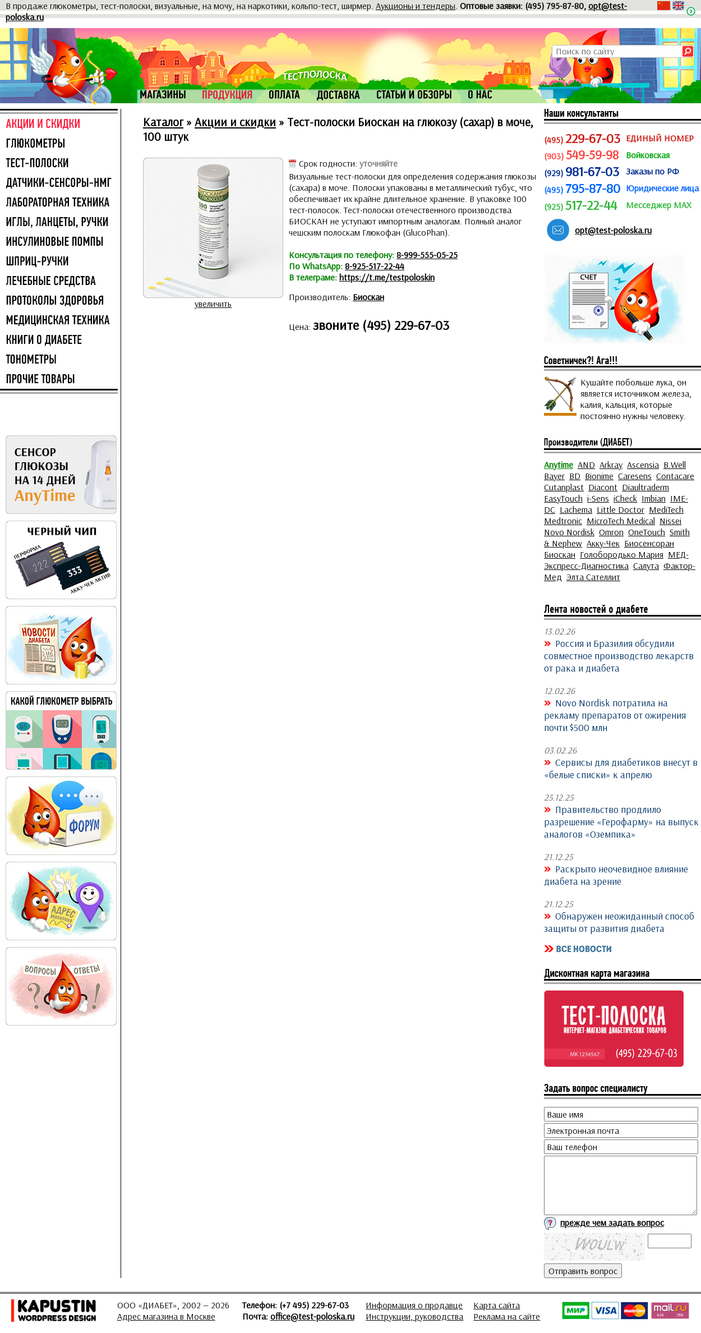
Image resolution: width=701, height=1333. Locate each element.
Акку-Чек (603, 543)
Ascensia (643, 464)
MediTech (666, 509)
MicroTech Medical (621, 520)
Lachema (576, 509)
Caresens (635, 475)
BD (574, 475)
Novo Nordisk (569, 531)
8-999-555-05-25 (427, 254)
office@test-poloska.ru (312, 1316)
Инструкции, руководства (414, 1316)
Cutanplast (564, 487)
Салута (646, 565)
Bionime (599, 475)
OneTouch (646, 531)
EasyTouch (563, 498)
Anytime (558, 464)
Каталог (163, 121)
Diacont (602, 487)
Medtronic (563, 520)
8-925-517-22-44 (374, 266)
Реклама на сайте (506, 1316)
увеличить (213, 303)
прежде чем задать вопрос (612, 1222)
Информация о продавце (414, 1305)
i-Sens (598, 498)
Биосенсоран (649, 543)
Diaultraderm (645, 487)
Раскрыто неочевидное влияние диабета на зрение (616, 874)
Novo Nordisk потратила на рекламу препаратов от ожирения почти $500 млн (615, 714)
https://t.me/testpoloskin (387, 277)
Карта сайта (496, 1305)
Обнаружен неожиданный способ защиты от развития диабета (619, 921)
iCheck (625, 498)
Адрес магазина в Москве (166, 1316)
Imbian (654, 498)
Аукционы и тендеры (415, 5)
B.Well (674, 464)
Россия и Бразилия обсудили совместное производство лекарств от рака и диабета (619, 655)
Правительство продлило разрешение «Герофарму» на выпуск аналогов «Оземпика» (621, 821)
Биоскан (368, 296)
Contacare (675, 475)
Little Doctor (620, 509)
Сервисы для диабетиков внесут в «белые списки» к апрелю (621, 768)
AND (586, 464)
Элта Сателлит (593, 576)
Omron (611, 531)
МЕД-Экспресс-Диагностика (616, 560)
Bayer (554, 475)
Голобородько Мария (621, 554)
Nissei (670, 520)
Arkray (610, 464)
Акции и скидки (235, 121)
